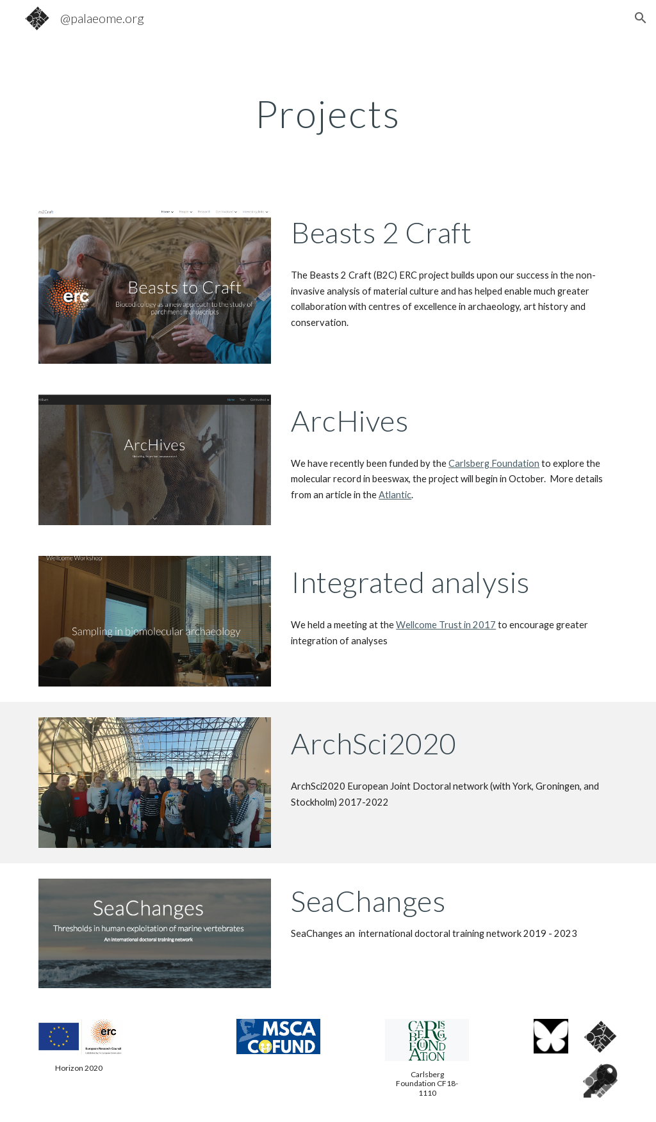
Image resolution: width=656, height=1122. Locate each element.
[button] (640, 18)
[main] (327, 113)
